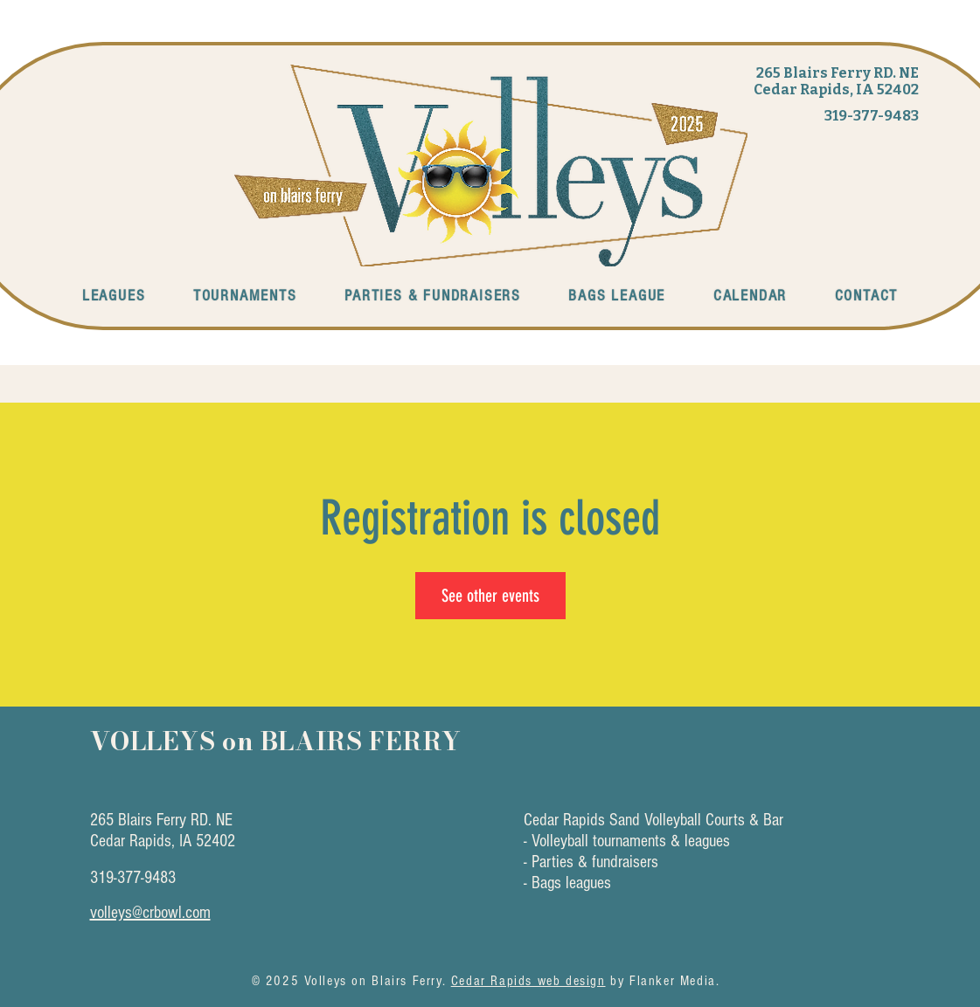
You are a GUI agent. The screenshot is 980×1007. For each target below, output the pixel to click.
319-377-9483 (871, 115)
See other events (490, 595)
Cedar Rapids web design (528, 981)
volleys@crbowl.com (150, 912)
